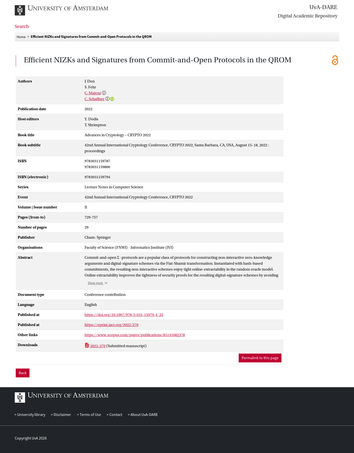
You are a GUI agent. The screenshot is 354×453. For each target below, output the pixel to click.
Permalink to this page (260, 358)
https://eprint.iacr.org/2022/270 (111, 325)
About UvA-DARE (144, 414)
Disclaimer (62, 414)
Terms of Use (90, 414)
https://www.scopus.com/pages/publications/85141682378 (135, 335)
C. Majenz (93, 93)
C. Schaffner (94, 99)
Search (22, 26)
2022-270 (97, 346)
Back (23, 373)
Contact (115, 414)
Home (21, 36)
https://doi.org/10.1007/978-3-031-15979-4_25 (124, 315)
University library (30, 414)
